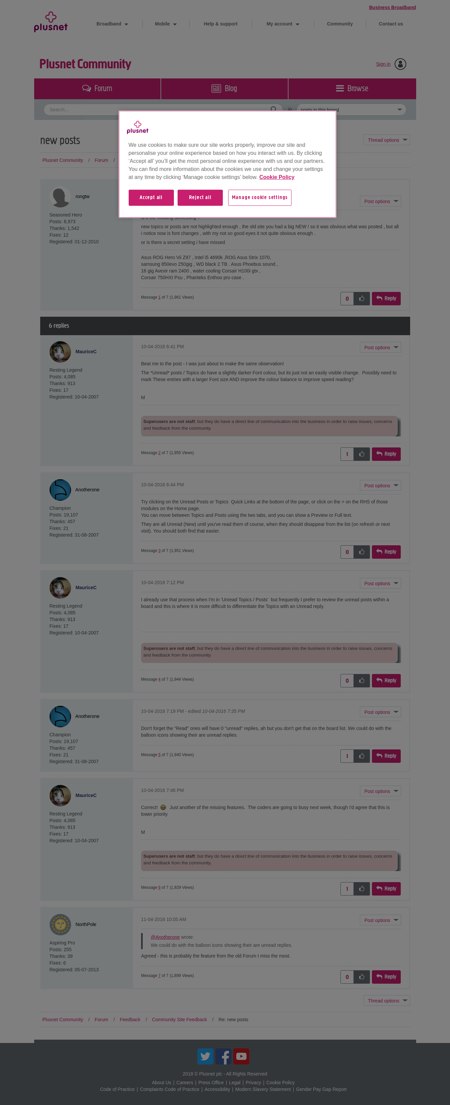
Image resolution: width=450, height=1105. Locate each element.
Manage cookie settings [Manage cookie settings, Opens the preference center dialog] (260, 197)
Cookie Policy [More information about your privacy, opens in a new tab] (277, 177)
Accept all (151, 197)
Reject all (200, 197)
